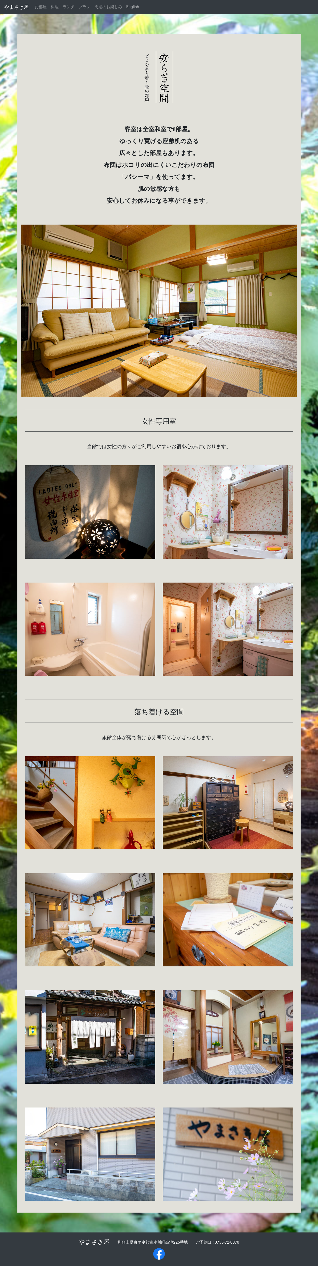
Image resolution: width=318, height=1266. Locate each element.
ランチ (69, 6)
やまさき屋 (16, 7)
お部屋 (41, 6)
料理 (55, 6)
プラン (84, 6)
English (132, 6)
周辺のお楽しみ (108, 6)
